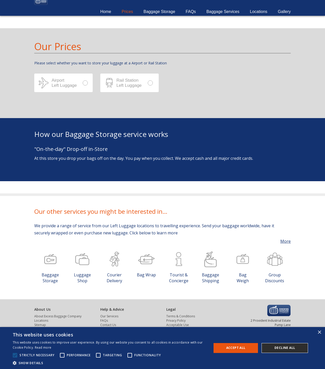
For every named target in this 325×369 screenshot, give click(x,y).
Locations (258, 18)
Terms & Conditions (180, 316)
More (285, 241)
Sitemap (40, 325)
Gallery (284, 18)
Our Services (109, 316)
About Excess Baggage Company (58, 316)
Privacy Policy (176, 320)
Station (129, 82)
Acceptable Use (177, 325)
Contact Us (108, 325)
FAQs (191, 18)
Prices (127, 18)
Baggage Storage (159, 18)
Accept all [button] (236, 348)
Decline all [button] (284, 348)
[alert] (162, 348)
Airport (63, 82)
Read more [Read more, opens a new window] (43, 347)
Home (105, 18)
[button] (109, 362)
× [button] (319, 332)
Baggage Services (222, 18)
